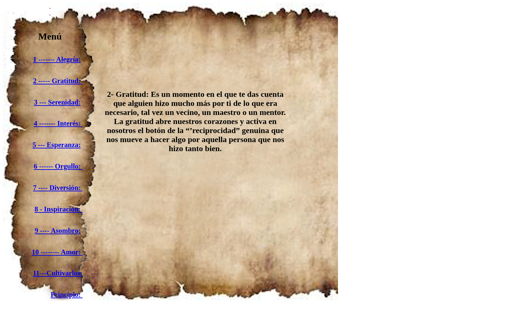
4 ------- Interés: (57, 123)
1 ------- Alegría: (57, 59)
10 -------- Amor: (56, 252)
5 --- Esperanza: (56, 145)
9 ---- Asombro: (58, 231)
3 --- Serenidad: (57, 102)
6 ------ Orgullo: (57, 166)
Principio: (66, 295)
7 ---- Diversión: (57, 188)
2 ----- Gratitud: (57, 81)
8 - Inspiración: (58, 209)
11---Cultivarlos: (57, 273)
